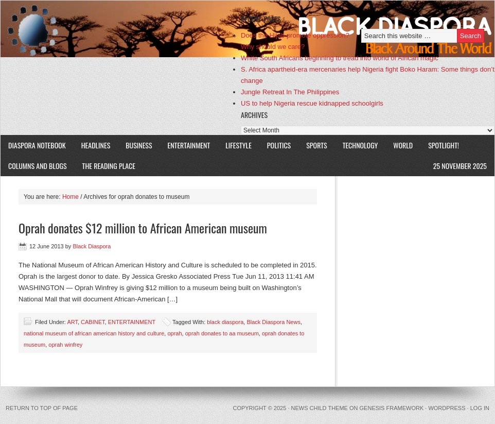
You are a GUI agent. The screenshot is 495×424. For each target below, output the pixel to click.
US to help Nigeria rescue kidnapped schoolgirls (312, 103)
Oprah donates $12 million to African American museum (143, 227)
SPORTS (316, 145)
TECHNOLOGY (360, 145)
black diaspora (225, 322)
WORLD (399, 145)
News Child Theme (319, 408)
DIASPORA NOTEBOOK (37, 145)
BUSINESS (139, 145)
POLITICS (279, 145)
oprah (174, 333)
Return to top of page (42, 408)
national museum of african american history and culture (94, 333)
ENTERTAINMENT (189, 145)
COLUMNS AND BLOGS (37, 165)
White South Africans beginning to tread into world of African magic (339, 58)
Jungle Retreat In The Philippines (290, 92)
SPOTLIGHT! (439, 145)
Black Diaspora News (273, 322)
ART (72, 322)
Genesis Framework (392, 408)
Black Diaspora (120, 29)
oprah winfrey (65, 345)
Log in (479, 408)
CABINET (92, 322)
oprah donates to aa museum (222, 333)
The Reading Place (108, 165)
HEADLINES (96, 145)
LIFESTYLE (235, 145)
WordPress (446, 408)
